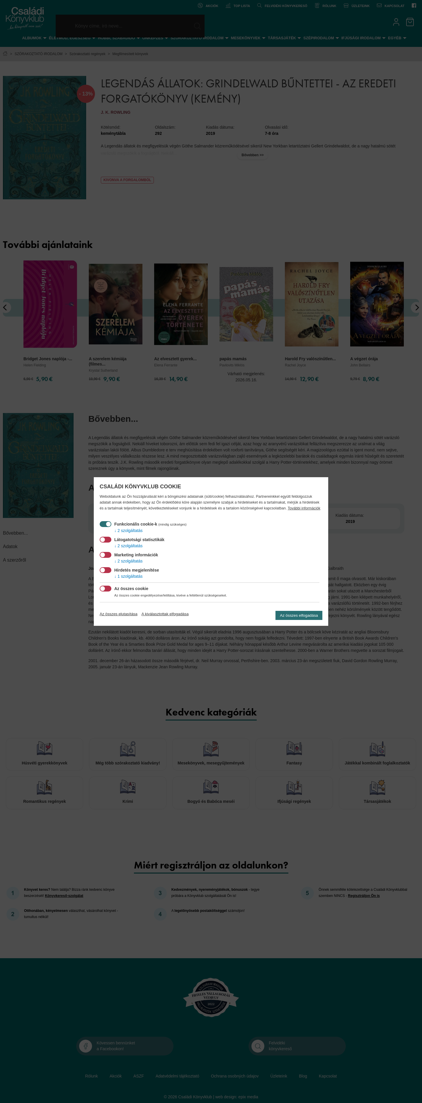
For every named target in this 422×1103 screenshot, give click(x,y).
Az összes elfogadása (299, 615)
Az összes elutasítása (118, 614)
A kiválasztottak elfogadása (165, 614)
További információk (304, 508)
